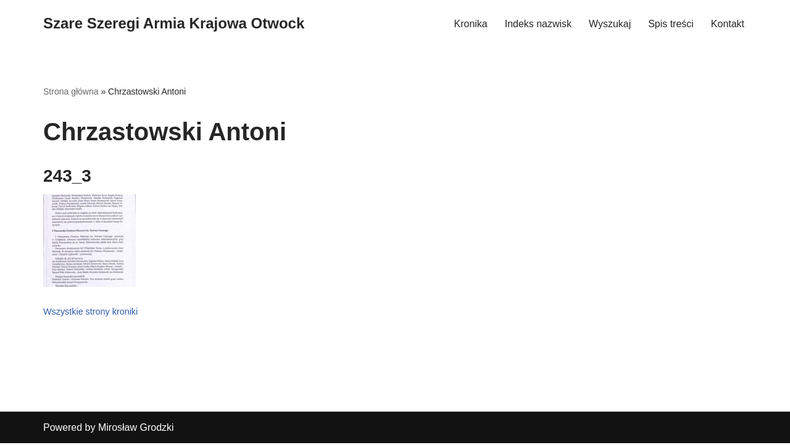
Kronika (470, 24)
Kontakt (727, 24)
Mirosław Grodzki (136, 429)
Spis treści (671, 24)
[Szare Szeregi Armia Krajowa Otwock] (173, 23)
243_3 (67, 175)
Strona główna (71, 91)
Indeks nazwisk (538, 24)
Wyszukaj (610, 24)
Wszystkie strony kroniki (90, 311)
